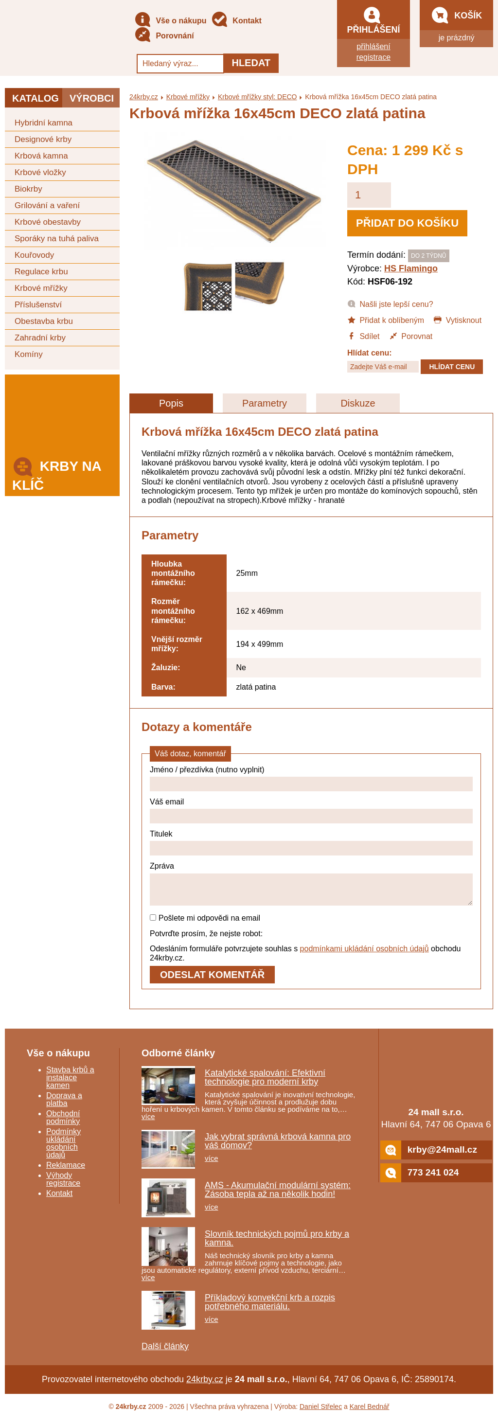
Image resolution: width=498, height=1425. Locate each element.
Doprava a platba (64, 1105)
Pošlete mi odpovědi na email (205, 924)
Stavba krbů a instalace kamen (70, 1083)
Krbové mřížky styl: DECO (257, 97)
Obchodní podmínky (63, 1123)
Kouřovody (34, 255)
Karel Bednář (370, 1412)
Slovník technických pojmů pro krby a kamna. (277, 1244)
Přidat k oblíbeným (385, 319)
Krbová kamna (41, 155)
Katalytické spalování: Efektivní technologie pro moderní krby (265, 1083)
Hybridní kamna (43, 122)
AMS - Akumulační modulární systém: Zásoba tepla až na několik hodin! (278, 1195)
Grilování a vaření (47, 205)
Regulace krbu (41, 271)
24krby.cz (143, 97)
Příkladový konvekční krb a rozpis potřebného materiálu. (270, 1308)
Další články (165, 1352)
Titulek (161, 834)
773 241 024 (419, 1178)
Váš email (167, 802)
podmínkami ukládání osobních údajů (364, 954)
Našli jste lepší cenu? (390, 303)
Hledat (250, 62)
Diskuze (357, 403)
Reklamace (65, 1171)
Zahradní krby (40, 337)
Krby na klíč (56, 473)
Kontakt (236, 21)
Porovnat (410, 335)
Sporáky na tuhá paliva (57, 238)
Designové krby (43, 139)
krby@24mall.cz (428, 1155)
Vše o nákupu (170, 21)
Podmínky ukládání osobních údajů (63, 1149)
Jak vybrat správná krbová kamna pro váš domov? (278, 1147)
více (148, 1122)
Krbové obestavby (48, 222)
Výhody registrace (63, 1185)
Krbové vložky (40, 172)
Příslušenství (38, 304)
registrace (373, 57)
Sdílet (363, 335)
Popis (171, 403)
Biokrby (28, 189)
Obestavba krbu (44, 321)
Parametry (264, 403)
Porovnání (164, 36)
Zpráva (162, 866)
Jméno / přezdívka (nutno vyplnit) (207, 770)
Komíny (29, 354)
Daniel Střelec (321, 1412)
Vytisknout (457, 319)
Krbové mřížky (41, 288)
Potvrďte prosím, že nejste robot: (206, 939)
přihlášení (373, 46)
